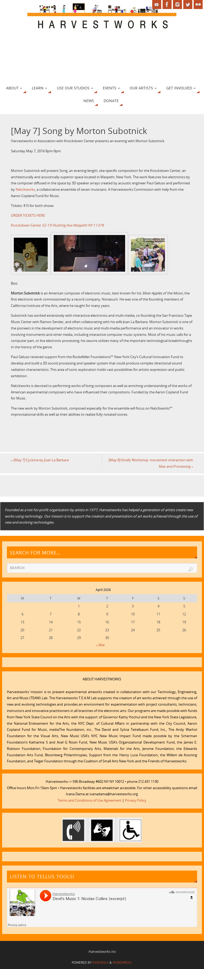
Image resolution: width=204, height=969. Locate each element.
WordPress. (122, 962)
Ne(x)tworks (25, 189)
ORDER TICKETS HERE (28, 215)
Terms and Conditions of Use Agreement (89, 800)
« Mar (100, 644)
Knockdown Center (26, 225)
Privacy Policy (135, 800)
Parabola (100, 962)
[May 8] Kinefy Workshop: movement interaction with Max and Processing (151, 463)
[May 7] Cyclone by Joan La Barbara (40, 460)
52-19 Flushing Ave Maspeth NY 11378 (73, 225)
